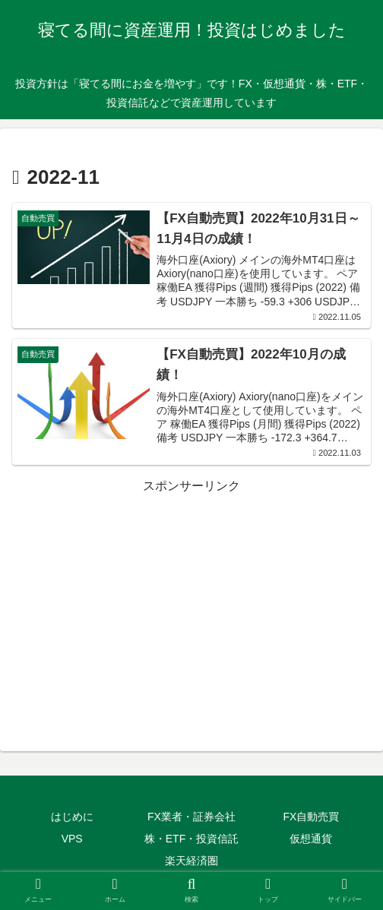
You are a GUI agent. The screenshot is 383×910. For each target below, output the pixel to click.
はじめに (72, 816)
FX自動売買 (311, 816)
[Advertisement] (191, 604)
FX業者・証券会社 (191, 816)
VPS (72, 839)
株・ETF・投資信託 (191, 839)
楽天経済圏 (191, 861)
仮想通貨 (311, 839)
